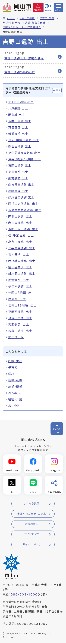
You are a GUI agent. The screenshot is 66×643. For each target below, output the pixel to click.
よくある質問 (32, 503)
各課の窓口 (32, 524)
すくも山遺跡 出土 (21, 102)
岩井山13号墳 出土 (22, 305)
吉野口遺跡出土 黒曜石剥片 (24, 58)
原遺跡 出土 (17, 299)
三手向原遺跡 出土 (21, 248)
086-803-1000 (24, 594)
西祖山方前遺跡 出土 (23, 203)
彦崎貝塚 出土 (18, 191)
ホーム (11, 18)
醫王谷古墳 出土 (20, 267)
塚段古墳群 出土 (20, 330)
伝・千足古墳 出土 (21, 235)
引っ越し (14, 393)
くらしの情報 (27, 18)
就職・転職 (15, 380)
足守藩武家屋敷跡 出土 (24, 152)
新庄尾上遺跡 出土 (21, 273)
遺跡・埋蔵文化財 (35, 23)
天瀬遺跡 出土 (18, 324)
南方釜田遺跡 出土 (21, 184)
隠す (58, 90)
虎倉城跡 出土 (18, 280)
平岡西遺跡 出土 (20, 311)
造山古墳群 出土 (19, 146)
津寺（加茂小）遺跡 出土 (24, 159)
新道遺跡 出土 (18, 133)
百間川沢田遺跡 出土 (23, 229)
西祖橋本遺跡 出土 (21, 261)
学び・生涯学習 (11, 23)
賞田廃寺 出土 (18, 127)
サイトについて (31, 544)
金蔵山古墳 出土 (20, 318)
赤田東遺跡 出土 (20, 222)
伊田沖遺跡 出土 (20, 286)
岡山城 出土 (16, 114)
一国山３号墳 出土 (21, 292)
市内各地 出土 (18, 254)
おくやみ (14, 405)
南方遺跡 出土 (18, 178)
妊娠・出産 (15, 361)
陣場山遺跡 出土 (20, 216)
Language (48, 10)
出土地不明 (16, 337)
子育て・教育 (47, 18)
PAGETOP (57, 430)
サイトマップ (31, 534)
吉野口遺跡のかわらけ (19, 72)
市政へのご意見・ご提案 (31, 514)
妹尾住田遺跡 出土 (21, 197)
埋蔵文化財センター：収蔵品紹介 (22, 27)
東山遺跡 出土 (18, 172)
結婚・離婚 (15, 386)
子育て (12, 367)
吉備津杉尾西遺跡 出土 (24, 210)
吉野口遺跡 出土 (19, 121)
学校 (11, 374)
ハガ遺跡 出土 (18, 108)
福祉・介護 (15, 399)
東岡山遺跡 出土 (19, 165)
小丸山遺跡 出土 (20, 241)
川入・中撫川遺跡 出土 (23, 140)
